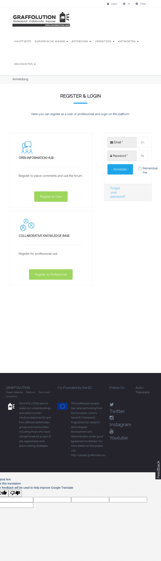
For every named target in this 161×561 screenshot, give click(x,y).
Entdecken (81, 41)
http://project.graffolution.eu (88, 455)
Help (141, 3)
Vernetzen (104, 41)
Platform (30, 392)
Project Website (14, 392)
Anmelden (120, 169)
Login (112, 3)
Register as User (51, 196)
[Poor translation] (15, 493)
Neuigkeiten (25, 64)
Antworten (128, 41)
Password (120, 155)
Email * (116, 142)
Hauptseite (22, 41)
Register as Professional (51, 274)
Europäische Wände (51, 41)
